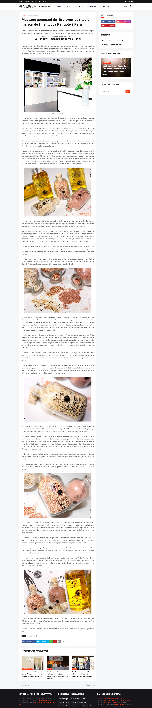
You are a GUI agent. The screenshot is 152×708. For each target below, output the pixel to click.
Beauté (59, 6)
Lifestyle (79, 6)
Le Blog (21, 1)
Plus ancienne (90, 685)
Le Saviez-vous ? (45, 6)
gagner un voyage (125, 700)
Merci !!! (45, 1)
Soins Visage (63, 699)
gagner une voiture (109, 700)
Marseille (92, 6)
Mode (69, 6)
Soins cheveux (64, 702)
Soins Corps (75, 699)
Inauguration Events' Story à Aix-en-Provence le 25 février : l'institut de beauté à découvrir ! (32, 674)
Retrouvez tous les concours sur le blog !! (110, 698)
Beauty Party (106, 6)
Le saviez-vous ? (116, 44)
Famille (89, 706)
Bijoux (68, 706)
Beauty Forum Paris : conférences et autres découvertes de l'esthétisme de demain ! (57, 675)
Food (61, 706)
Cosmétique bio (114, 41)
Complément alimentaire (80, 702)
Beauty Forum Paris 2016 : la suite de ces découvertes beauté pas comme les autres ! (82, 674)
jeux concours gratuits (111, 702)
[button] (126, 6)
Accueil (24, 15)
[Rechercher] (113, 91)
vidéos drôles (119, 704)
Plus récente (25, 685)
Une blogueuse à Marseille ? (33, 1)
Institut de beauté (33, 15)
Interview (105, 44)
